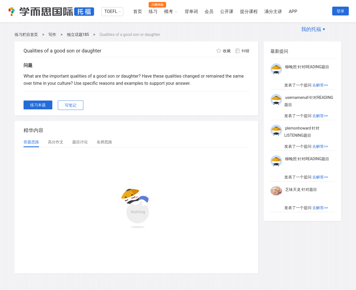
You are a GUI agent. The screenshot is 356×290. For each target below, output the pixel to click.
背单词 (191, 11)
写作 (52, 34)
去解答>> (320, 85)
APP (293, 11)
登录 (340, 11)
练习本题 (38, 105)
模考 (168, 11)
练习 (153, 11)
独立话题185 (78, 34)
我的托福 (311, 29)
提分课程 (249, 11)
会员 (209, 11)
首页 (137, 11)
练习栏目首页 (26, 34)
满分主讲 (273, 11)
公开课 (226, 11)
